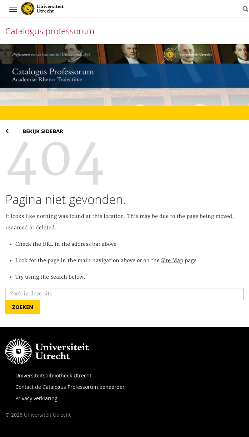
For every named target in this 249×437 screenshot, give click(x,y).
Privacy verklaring (36, 398)
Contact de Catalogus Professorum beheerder (70, 386)
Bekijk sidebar (43, 131)
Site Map (172, 261)
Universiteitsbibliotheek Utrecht (53, 375)
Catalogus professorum (49, 31)
